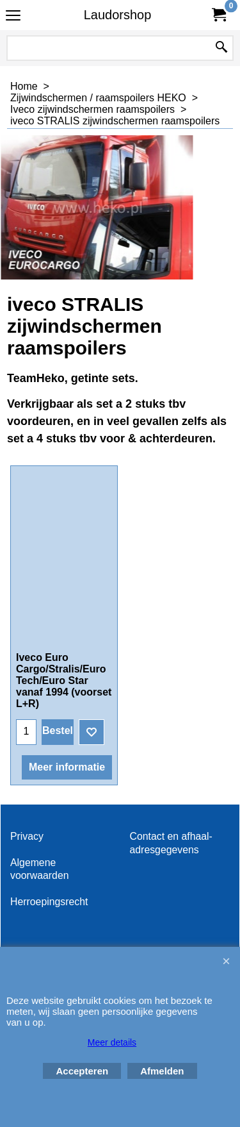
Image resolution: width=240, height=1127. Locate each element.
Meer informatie (67, 767)
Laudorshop (118, 15)
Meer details (112, 1042)
